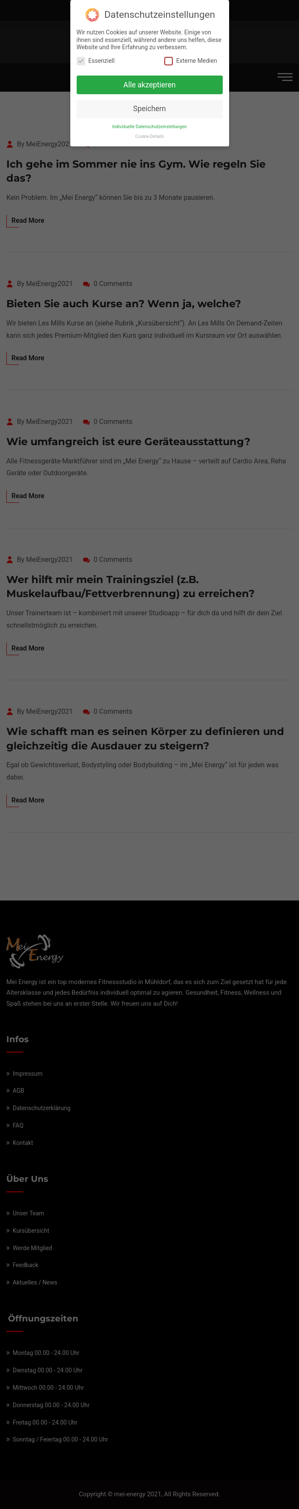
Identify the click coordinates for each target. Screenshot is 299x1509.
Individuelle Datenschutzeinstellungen (149, 122)
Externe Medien (190, 57)
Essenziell (96, 57)
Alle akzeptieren (149, 80)
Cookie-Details (149, 132)
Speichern (149, 104)
